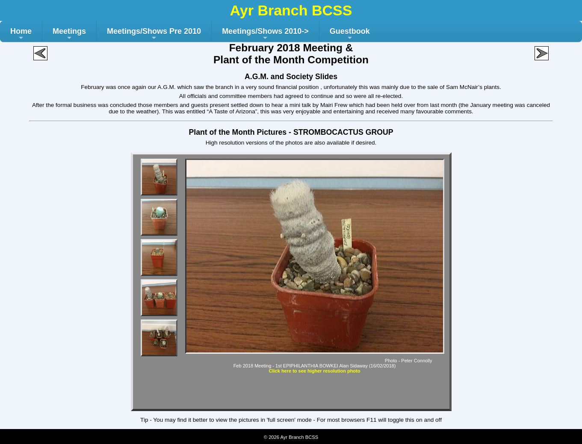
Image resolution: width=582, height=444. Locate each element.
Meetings (69, 34)
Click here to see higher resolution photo (314, 370)
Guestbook (350, 34)
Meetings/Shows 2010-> (265, 34)
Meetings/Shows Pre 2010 (154, 34)
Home (21, 34)
